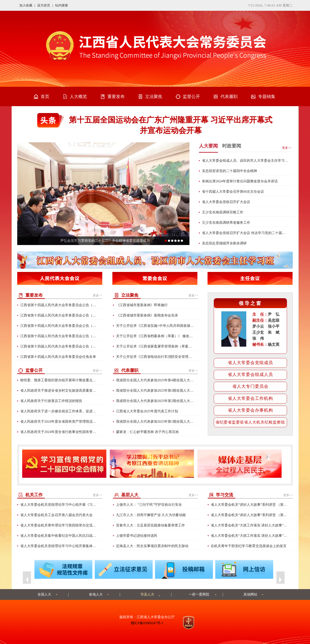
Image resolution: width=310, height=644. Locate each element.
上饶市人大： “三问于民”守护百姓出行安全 (149, 504)
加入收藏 (25, 5)
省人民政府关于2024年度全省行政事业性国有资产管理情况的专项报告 (59, 432)
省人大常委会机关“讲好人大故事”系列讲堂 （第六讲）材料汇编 (249, 504)
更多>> (97, 295)
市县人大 (147, 594)
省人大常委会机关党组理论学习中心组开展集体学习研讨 (59, 546)
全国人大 (44, 594)
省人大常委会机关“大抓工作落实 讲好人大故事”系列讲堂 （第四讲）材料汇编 (249, 525)
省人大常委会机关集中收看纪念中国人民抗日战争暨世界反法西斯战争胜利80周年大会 (59, 535)
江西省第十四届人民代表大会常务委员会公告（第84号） (59, 325)
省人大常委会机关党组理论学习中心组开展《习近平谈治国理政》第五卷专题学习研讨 (59, 504)
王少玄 (258, 332)
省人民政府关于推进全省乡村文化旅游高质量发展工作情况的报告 (59, 390)
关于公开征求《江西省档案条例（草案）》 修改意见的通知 (155, 336)
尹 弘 (273, 314)
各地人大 (95, 594)
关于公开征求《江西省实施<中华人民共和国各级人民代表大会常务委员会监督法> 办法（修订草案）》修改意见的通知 (155, 325)
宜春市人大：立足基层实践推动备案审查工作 (150, 525)
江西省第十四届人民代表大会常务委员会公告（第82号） (59, 336)
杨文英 (273, 344)
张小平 (273, 326)
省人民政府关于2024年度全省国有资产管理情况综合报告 (59, 421)
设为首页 (43, 5)
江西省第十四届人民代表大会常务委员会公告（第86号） (59, 305)
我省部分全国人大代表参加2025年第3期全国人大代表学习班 (155, 390)
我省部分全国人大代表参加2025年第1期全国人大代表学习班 (155, 421)
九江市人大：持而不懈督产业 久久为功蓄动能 (151, 515)
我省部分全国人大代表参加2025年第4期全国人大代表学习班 (155, 380)
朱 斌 (273, 332)
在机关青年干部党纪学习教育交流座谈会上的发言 (249, 546)
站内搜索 (61, 5)
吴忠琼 (273, 320)
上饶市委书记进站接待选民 (136, 535)
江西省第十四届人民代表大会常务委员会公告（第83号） (59, 346)
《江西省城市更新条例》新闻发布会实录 (147, 315)
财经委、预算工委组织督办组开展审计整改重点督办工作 (59, 380)
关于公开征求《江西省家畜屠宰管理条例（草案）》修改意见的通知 (155, 346)
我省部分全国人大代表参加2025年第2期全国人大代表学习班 (155, 401)
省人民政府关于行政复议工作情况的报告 (51, 401)
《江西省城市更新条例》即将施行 (142, 305)
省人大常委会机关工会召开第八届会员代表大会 (56, 515)
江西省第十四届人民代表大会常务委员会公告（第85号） (59, 315)
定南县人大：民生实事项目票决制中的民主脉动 (152, 546)
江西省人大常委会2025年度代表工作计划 (147, 411)
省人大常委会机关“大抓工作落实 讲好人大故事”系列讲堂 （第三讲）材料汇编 (249, 535)
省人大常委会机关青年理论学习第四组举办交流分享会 (59, 525)
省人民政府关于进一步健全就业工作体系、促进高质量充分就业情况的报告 (59, 411)
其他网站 (250, 594)
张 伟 (258, 338)
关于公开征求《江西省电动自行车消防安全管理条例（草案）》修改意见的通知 (155, 356)
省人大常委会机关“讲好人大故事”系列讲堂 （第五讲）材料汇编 (249, 515)
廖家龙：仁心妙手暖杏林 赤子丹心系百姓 (147, 432)
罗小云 (258, 326)
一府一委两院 (199, 594)
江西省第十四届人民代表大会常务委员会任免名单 (58, 356)
